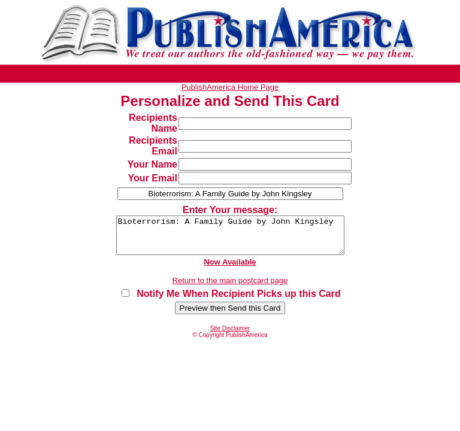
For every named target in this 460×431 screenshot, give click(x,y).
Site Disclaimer (230, 335)
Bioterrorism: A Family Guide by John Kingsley (230, 239)
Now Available (230, 269)
